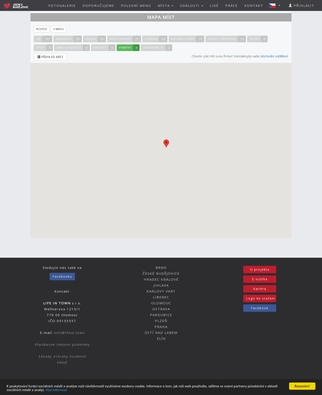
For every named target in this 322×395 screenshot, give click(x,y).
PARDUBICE (161, 315)
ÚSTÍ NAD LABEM (161, 332)
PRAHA (161, 326)
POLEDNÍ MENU (136, 5)
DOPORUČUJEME (98, 5)
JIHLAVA (161, 285)
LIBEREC (161, 297)
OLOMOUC (161, 303)
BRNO (161, 267)
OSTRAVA (161, 309)
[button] (276, 5)
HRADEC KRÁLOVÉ (161, 279)
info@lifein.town (69, 332)
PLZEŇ (161, 321)
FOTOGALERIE (62, 5)
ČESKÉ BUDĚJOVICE (161, 273)
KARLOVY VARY (161, 291)
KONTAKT (253, 5)
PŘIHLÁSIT (301, 5)
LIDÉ (214, 5)
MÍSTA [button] (165, 5)
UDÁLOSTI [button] (191, 5)
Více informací (56, 390)
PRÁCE (231, 5)
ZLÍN (161, 338)
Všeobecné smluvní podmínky (62, 344)
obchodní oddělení (274, 56)
